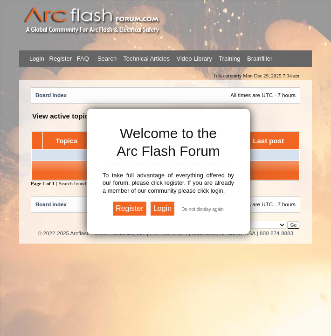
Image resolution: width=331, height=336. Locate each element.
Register (60, 58)
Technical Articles (146, 58)
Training (229, 58)
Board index (51, 95)
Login (36, 58)
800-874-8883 (276, 233)
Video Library (194, 58)
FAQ (82, 58)
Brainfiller (259, 58)
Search (106, 58)
